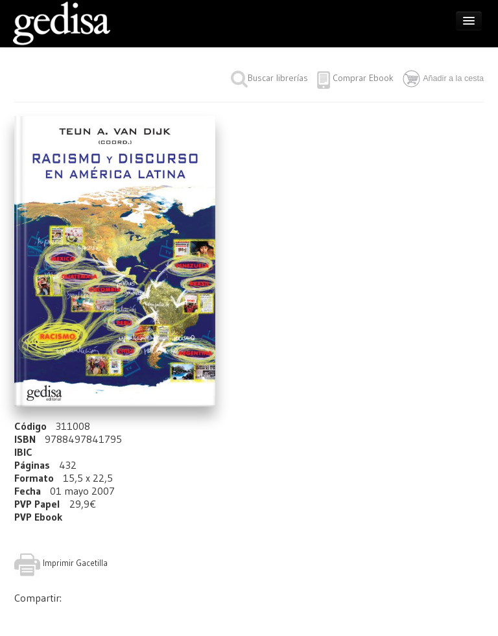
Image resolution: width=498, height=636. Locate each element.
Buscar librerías (269, 78)
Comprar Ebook (363, 78)
